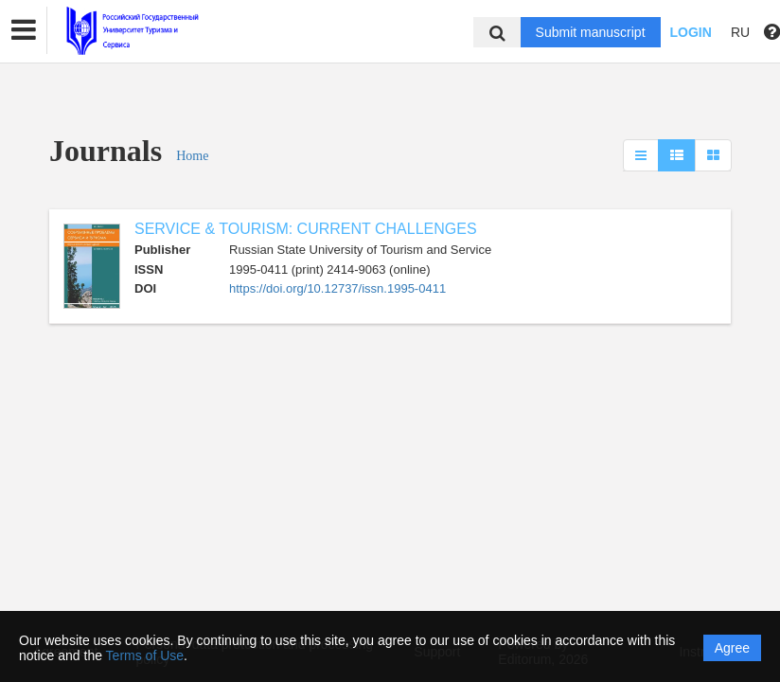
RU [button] (740, 32)
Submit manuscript (591, 32)
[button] (23, 30)
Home (192, 156)
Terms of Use (145, 655)
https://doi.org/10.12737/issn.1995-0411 (337, 288)
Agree (732, 647)
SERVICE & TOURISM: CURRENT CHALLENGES (305, 229)
